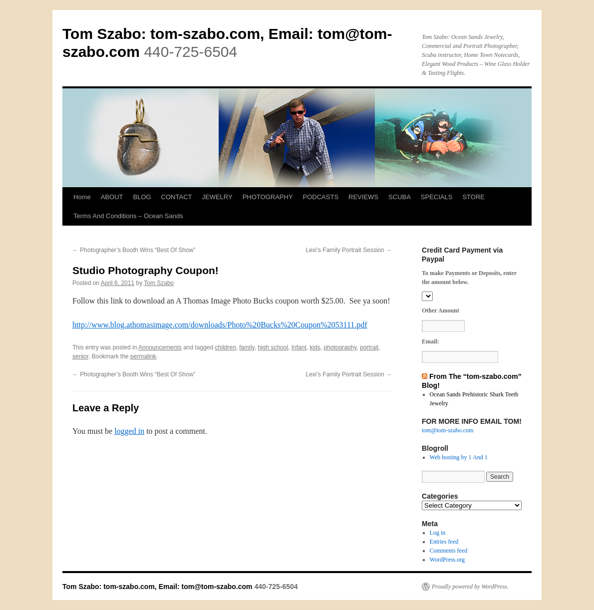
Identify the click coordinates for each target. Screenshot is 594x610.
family (246, 347)
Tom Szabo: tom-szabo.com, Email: (189, 33)
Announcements (160, 347)
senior (80, 356)
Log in (438, 532)
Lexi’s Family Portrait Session (349, 250)
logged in (129, 431)
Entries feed (444, 541)
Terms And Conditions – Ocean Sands (128, 216)
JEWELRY (217, 197)
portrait (369, 347)
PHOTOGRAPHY (268, 197)
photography (339, 347)
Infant (299, 347)
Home (82, 197)
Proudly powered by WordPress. (470, 586)
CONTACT (176, 197)
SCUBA (399, 197)
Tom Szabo (159, 283)
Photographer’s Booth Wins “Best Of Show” (133, 250)
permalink (143, 356)
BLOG (142, 197)
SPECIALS (437, 197)
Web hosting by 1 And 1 (459, 457)
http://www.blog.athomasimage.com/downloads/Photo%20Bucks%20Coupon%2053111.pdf (219, 324)
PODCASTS (321, 197)
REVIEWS (363, 197)
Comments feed (449, 550)
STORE (473, 197)
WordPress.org (447, 559)
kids (314, 347)
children (225, 347)
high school (273, 347)
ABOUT (112, 197)
